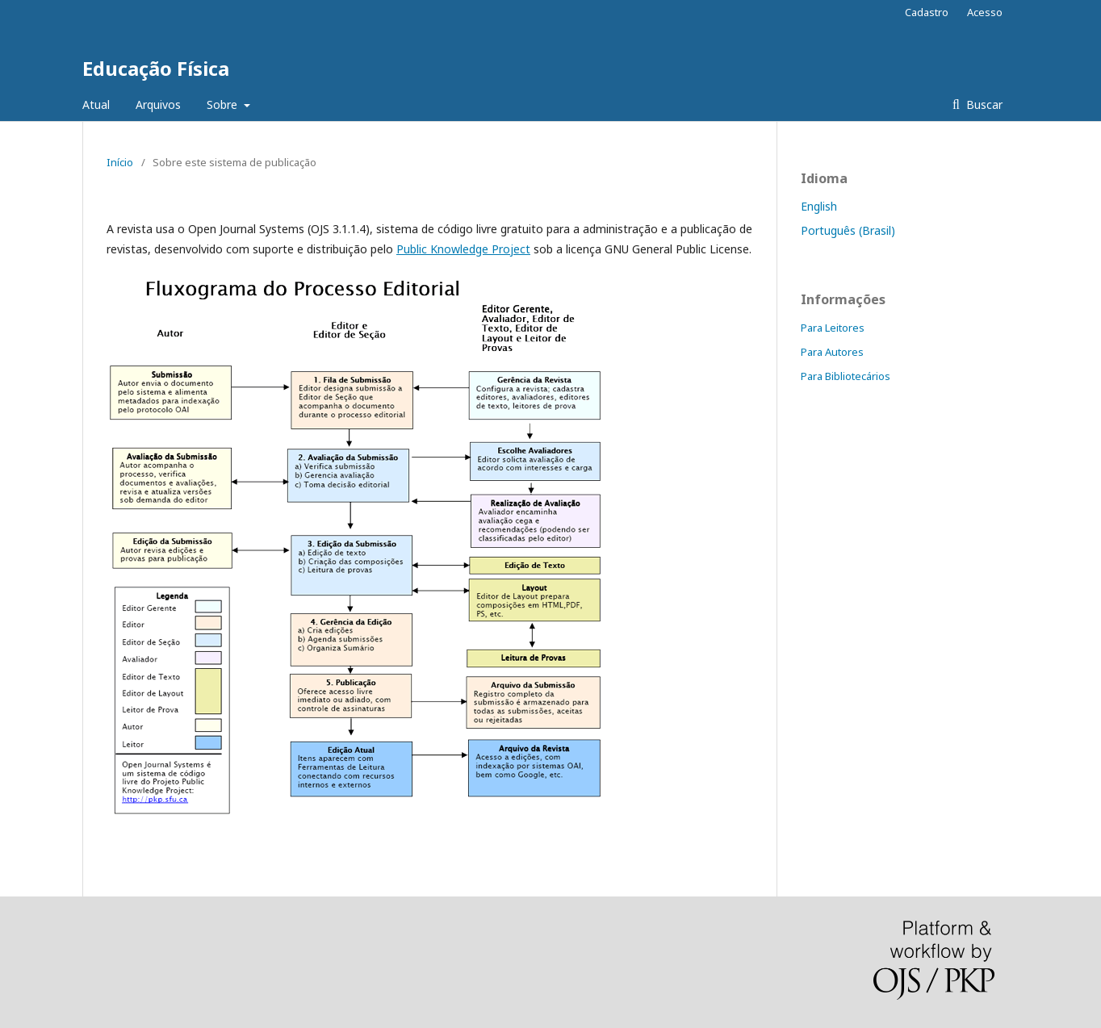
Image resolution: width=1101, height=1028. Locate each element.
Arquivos (158, 104)
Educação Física (155, 68)
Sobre (224, 104)
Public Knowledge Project (463, 249)
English (819, 206)
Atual (96, 104)
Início (120, 162)
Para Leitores (832, 327)
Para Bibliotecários (845, 376)
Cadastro (926, 12)
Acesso (985, 12)
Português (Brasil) (848, 230)
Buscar (983, 104)
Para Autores (832, 352)
